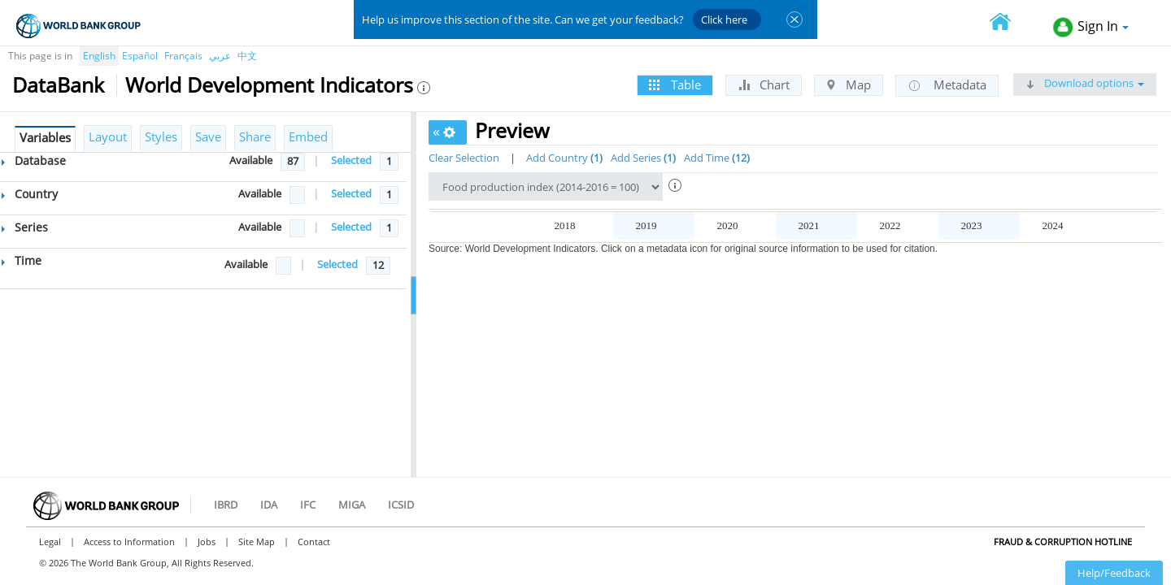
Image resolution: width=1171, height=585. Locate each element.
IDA (268, 504)
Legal (50, 541)
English (99, 56)
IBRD (225, 504)
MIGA (351, 504)
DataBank (58, 84)
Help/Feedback (1114, 573)
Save (208, 136)
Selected (351, 160)
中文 (247, 56)
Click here (724, 19)
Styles (161, 136)
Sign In (1091, 27)
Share (255, 136)
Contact (314, 541)
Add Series (643, 157)
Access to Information (129, 541)
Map (848, 84)
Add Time (717, 157)
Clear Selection (464, 157)
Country (30, 194)
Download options (1084, 83)
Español (140, 56)
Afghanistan (465, 251)
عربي (220, 56)
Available (250, 160)
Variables (45, 137)
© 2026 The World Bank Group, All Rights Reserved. (146, 563)
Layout (108, 136)
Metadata (947, 85)
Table (675, 84)
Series (25, 227)
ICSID (401, 504)
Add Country (564, 157)
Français (183, 56)
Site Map (256, 541)
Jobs (206, 541)
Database (34, 160)
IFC (308, 504)
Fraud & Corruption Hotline (1063, 541)
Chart (764, 84)
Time (21, 260)
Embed (308, 136)
